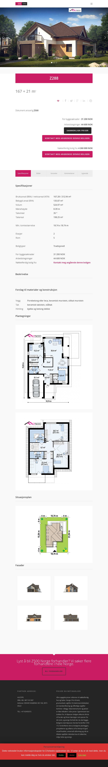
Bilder (38, 181)
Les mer (82, 762)
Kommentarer (69, 181)
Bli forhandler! (54, 679)
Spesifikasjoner (23, 181)
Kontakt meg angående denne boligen (72, 269)
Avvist (72, 762)
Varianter (54, 181)
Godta (61, 762)
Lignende (85, 181)
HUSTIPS (20, 705)
